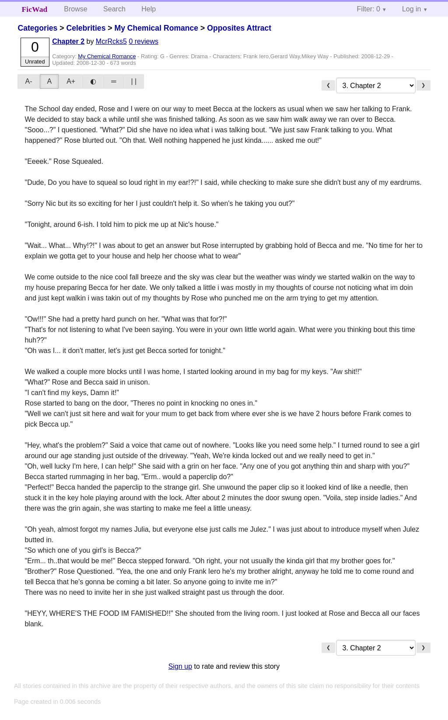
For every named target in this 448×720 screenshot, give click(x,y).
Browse (75, 9)
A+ (70, 81)
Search (114, 9)
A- (28, 81)
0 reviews (143, 41)
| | (133, 81)
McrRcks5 (111, 41)
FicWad (35, 9)
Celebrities (85, 28)
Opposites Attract (239, 28)
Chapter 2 (68, 41)
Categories (37, 28)
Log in (411, 9)
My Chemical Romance (156, 28)
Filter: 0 (368, 9)
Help (148, 9)
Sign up (180, 666)
